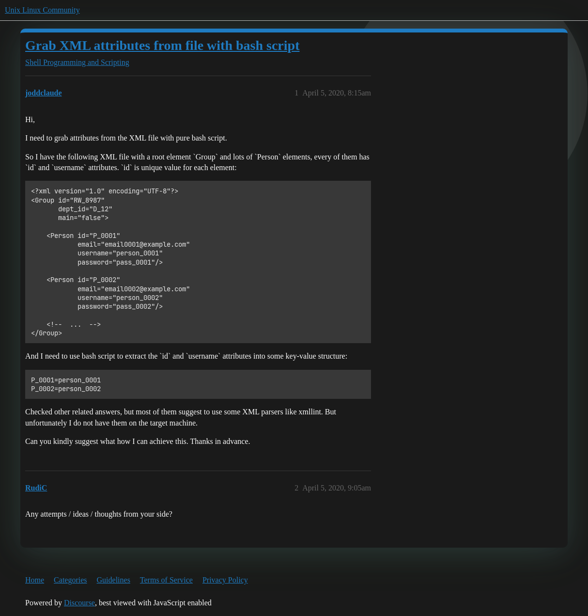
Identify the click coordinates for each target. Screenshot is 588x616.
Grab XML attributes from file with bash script (162, 45)
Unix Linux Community (42, 10)
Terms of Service (166, 580)
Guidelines (113, 580)
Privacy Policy (225, 580)
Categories (70, 580)
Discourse (79, 603)
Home (34, 580)
